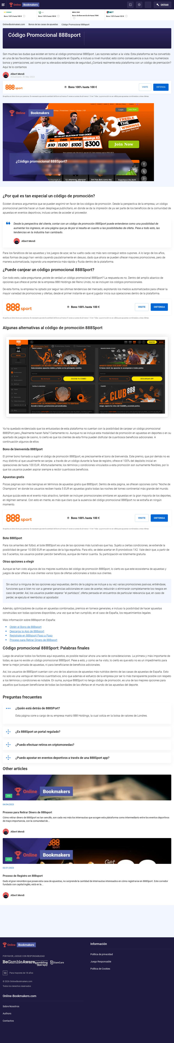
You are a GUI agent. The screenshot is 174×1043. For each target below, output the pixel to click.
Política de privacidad (101, 954)
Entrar (165, 5)
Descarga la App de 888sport (27, 631)
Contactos (8, 1020)
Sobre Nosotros (11, 1006)
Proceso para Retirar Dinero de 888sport (33, 640)
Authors (7, 1013)
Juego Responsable (100, 961)
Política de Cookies (100, 968)
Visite (145, 87)
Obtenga (161, 87)
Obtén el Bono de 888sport (25, 627)
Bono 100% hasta (82, 87)
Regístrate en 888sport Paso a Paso (31, 635)
